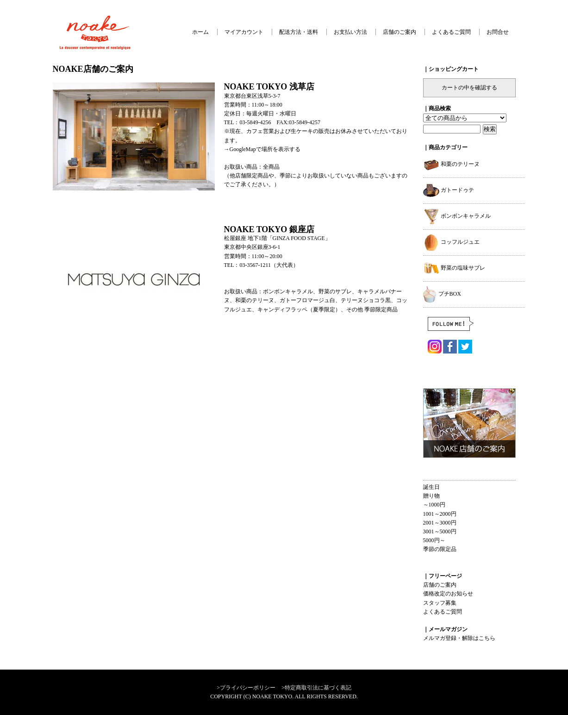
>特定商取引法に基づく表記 (316, 687)
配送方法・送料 (298, 32)
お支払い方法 (350, 32)
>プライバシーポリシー (246, 687)
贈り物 (431, 496)
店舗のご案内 (399, 32)
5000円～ (434, 540)
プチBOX (442, 294)
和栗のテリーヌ (451, 164)
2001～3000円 (439, 522)
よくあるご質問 (451, 32)
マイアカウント (244, 32)
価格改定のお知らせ (448, 593)
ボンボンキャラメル (457, 216)
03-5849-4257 (304, 122)
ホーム (200, 32)
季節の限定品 (439, 549)
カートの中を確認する (469, 87)
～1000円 (434, 504)
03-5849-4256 (255, 122)
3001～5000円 (439, 531)
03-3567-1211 (255, 265)
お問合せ (498, 32)
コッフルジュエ (451, 242)
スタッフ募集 (439, 603)
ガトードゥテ (448, 190)
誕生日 (431, 487)
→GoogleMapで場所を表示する (262, 149)
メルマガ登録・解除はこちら (459, 638)
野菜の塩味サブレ (454, 268)
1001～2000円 (439, 514)
